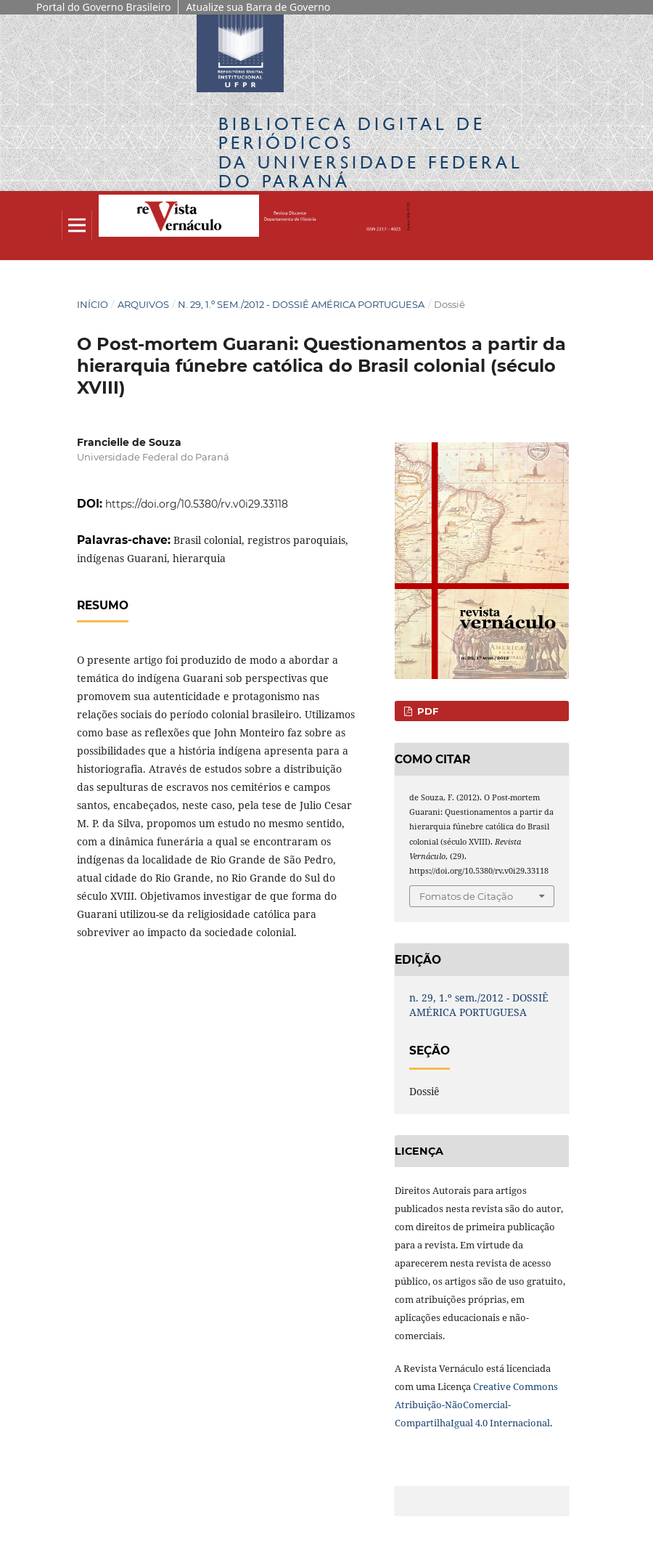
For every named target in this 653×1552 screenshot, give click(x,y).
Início (92, 304)
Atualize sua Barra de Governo (258, 7)
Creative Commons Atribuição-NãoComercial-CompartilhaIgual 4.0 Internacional (476, 1404)
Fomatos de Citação (466, 896)
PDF (426, 711)
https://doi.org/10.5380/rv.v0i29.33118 (196, 504)
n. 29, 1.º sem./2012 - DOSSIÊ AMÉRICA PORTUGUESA (301, 304)
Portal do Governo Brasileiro (103, 7)
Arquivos (143, 304)
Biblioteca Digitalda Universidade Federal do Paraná (370, 152)
